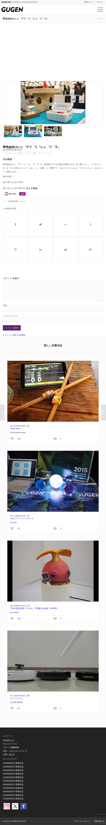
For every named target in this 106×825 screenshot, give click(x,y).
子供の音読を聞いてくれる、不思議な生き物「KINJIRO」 (34, 608)
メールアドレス (10, 316)
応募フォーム (89, 2)
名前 (5, 305)
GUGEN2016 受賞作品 (13, 788)
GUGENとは (8, 740)
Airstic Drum (15, 428)
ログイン (100, 2)
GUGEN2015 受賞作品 (13, 791)
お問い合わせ (9, 754)
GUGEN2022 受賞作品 (13, 766)
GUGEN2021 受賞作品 (13, 770)
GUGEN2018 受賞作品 (13, 781)
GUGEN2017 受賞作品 (13, 784)
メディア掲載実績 (11, 747)
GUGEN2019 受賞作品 (13, 777)
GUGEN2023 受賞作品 (13, 763)
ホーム (100, 18)
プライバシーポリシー (82, 821)
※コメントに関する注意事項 (14, 335)
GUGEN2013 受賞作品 (13, 798)
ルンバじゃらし (16, 698)
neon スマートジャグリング (22, 518)
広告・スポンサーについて (15, 751)
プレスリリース (10, 744)
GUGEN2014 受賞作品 (13, 795)
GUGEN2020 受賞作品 (13, 774)
